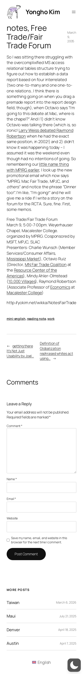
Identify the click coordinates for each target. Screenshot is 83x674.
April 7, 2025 (68, 643)
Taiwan (13, 602)
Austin (13, 643)
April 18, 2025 (67, 629)
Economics (60, 287)
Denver (13, 629)
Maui (11, 616)
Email (11, 499)
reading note (36, 319)
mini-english (16, 319)
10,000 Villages (21, 281)
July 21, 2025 (67, 616)
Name (12, 479)
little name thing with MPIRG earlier (38, 167)
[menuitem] (41, 662)
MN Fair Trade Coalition (46, 264)
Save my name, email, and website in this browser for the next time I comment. (39, 540)
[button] (74, 665)
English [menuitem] (44, 662)
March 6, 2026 (66, 602)
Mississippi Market (23, 258)
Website (12, 518)
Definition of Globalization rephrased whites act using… (56, 351)
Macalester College (24, 292)
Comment (14, 426)
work (50, 319)
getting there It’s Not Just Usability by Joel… (20, 351)
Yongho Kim (43, 12)
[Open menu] (73, 12)
